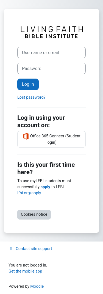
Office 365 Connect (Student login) (51, 139)
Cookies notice (34, 214)
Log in (28, 84)
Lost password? (31, 97)
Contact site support (30, 248)
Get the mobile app (25, 271)
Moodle (37, 286)
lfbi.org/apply (29, 192)
